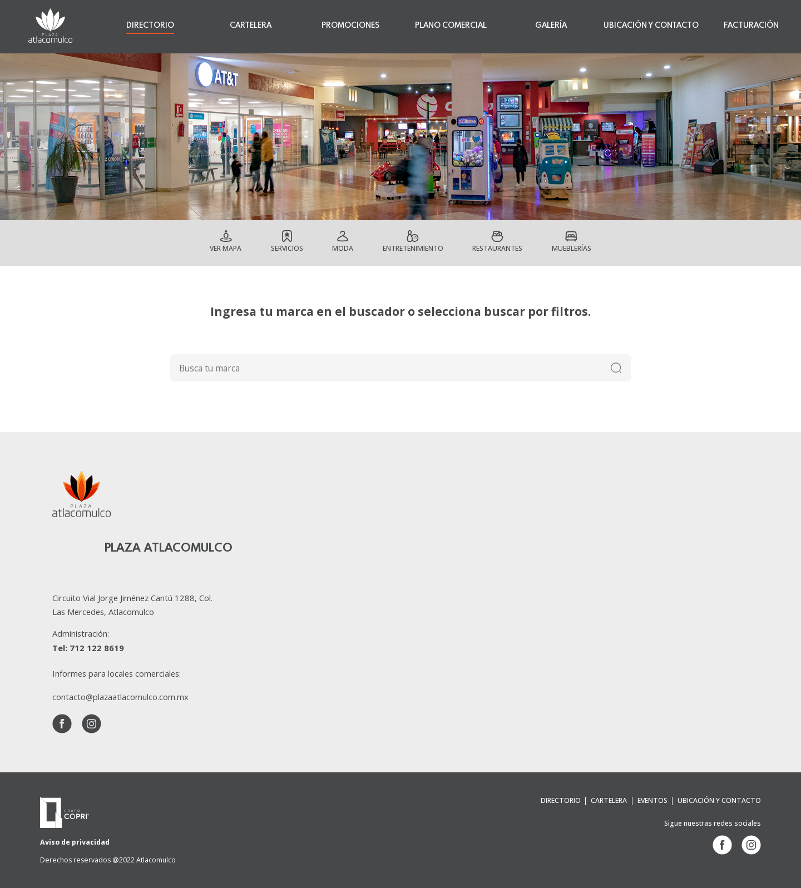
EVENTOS (652, 800)
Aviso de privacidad (74, 842)
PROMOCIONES (350, 25)
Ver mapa (224, 248)
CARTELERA (250, 25)
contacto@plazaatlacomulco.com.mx (120, 696)
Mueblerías (572, 248)
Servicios (285, 248)
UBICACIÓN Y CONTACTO (651, 25)
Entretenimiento (412, 248)
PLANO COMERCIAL (451, 25)
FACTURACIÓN (751, 25)
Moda (341, 248)
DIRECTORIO (150, 25)
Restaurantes (498, 248)
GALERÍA (551, 25)
